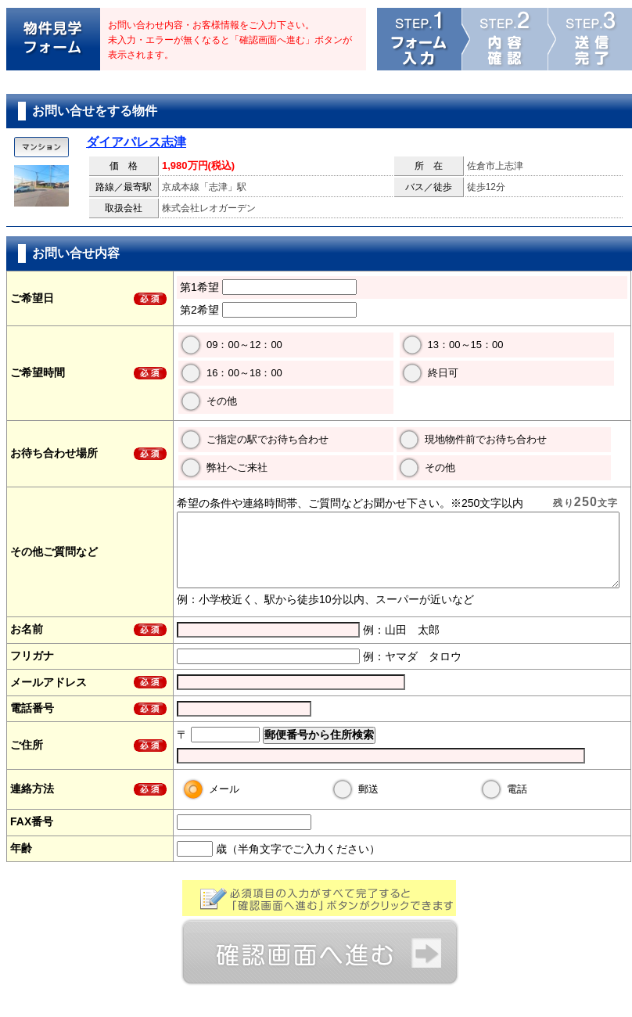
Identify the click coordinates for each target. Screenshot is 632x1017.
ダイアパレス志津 (136, 142)
